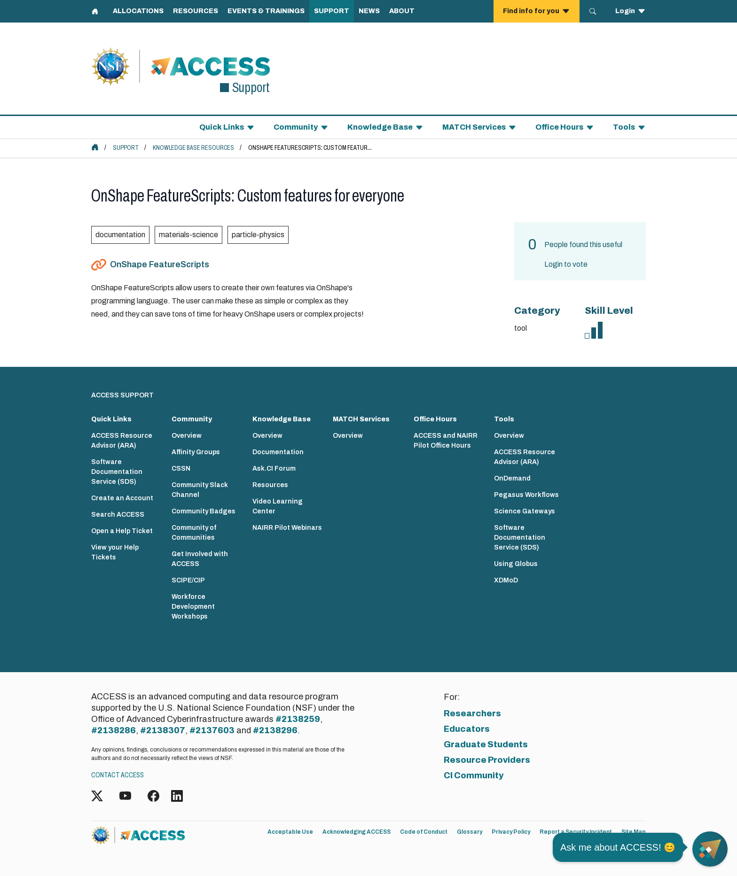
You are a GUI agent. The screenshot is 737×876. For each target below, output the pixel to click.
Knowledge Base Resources (193, 147)
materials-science (188, 235)
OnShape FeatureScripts (159, 264)
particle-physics (258, 235)
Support (126, 147)
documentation (120, 235)
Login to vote (566, 264)
